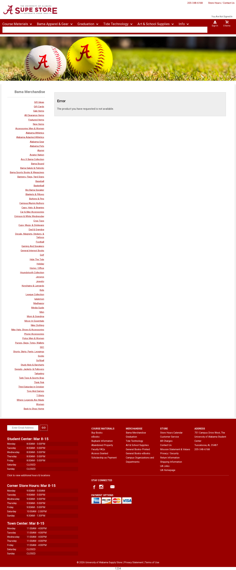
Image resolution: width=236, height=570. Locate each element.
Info (182, 24)
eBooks (95, 436)
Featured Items (36, 119)
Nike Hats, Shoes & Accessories (27, 329)
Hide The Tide (37, 259)
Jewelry (40, 281)
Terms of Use (152, 562)
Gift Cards (39, 106)
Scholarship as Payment (104, 457)
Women (40, 404)
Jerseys (40, 277)
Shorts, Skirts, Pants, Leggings (28, 351)
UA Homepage (167, 470)
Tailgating (39, 373)
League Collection (35, 294)
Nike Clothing (37, 325)
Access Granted (99, 453)
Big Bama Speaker (34, 190)
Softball (40, 360)
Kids (42, 290)
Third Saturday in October (31, 386)
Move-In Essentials (34, 321)
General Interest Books (32, 250)
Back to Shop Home (34, 408)
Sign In (215, 26)
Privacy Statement (133, 562)
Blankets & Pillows (34, 194)
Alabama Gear (37, 141)
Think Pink (39, 382)
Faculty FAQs (98, 449)
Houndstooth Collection (32, 272)
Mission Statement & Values (175, 449)
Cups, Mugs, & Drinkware (31, 225)
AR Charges (166, 441)
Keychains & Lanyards (33, 285)
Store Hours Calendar (171, 432)
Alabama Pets (37, 146)
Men (41, 312)
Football (40, 242)
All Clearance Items (34, 115)
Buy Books (96, 432)
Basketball (39, 185)
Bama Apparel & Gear (52, 24)
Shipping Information (171, 461)
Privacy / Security (169, 453)
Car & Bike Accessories (32, 212)
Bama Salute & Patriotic (32, 168)
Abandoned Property (102, 445)
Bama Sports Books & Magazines (27, 172)
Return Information (170, 457)
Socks (41, 356)
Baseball (39, 181)
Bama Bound (37, 163)
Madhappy (38, 303)
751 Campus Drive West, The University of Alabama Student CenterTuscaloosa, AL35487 (210, 439)
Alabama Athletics (35, 133)
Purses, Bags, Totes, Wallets (29, 343)
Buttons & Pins (36, 198)
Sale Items (38, 111)
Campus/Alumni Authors (31, 203)
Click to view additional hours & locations (28, 475)
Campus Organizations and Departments (140, 459)
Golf (42, 255)
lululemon (39, 299)
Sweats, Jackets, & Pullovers (29, 369)
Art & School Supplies (153, 24)
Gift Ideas (39, 102)
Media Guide (37, 307)
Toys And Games (35, 391)
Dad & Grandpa (36, 229)
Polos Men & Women (33, 338)
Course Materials (15, 24)
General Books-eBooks (138, 453)
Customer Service (169, 436)
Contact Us (166, 445)
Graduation (86, 24)
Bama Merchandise (136, 432)
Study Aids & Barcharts (32, 364)
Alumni (40, 150)
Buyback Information (102, 441)
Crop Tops (38, 220)
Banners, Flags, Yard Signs (30, 176)
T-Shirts (40, 395)
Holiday (40, 263)
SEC (42, 347)
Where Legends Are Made (30, 400)
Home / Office (37, 268)
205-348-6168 (195, 3)
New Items (38, 124)
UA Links (164, 466)
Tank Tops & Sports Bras (31, 378)
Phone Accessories (34, 334)
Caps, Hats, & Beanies (33, 207)
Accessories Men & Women (29, 128)
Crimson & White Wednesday (29, 216)
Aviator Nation (37, 154)
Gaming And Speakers (33, 246)
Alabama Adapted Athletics (30, 137)
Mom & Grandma (35, 316)
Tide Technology (115, 24)
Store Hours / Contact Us (221, 3)
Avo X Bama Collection (32, 159)
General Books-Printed (138, 449)
